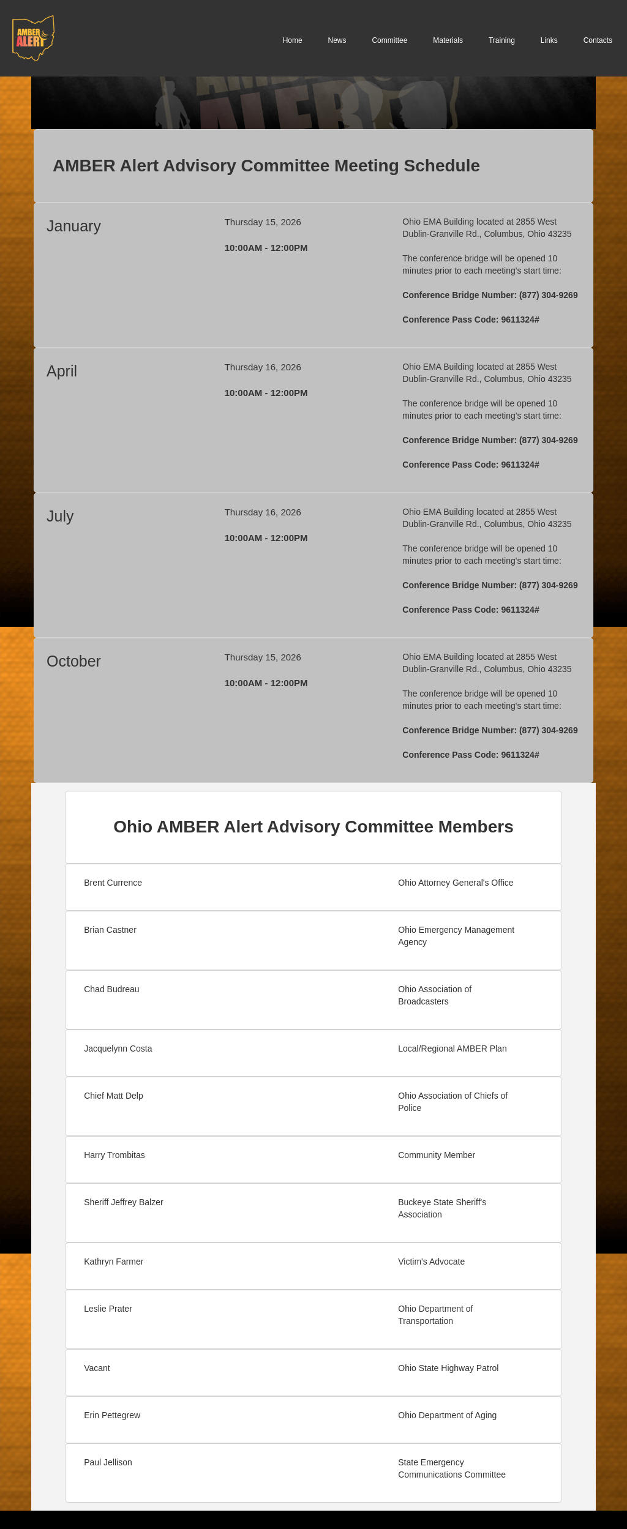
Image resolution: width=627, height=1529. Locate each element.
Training (502, 40)
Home (292, 40)
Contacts (598, 40)
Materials (448, 40)
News (337, 40)
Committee (389, 40)
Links (549, 40)
